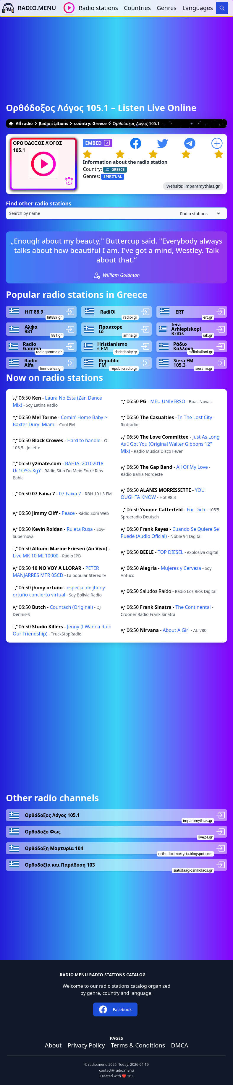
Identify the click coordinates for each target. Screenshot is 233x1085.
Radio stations (98, 8)
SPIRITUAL (112, 176)
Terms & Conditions (138, 1045)
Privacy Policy (86, 1045)
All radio (21, 123)
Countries (137, 8)
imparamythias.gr (202, 186)
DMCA (179, 1045)
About (53, 1045)
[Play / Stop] (69, 7)
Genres (167, 8)
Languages (197, 8)
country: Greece (90, 123)
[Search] (222, 8)
